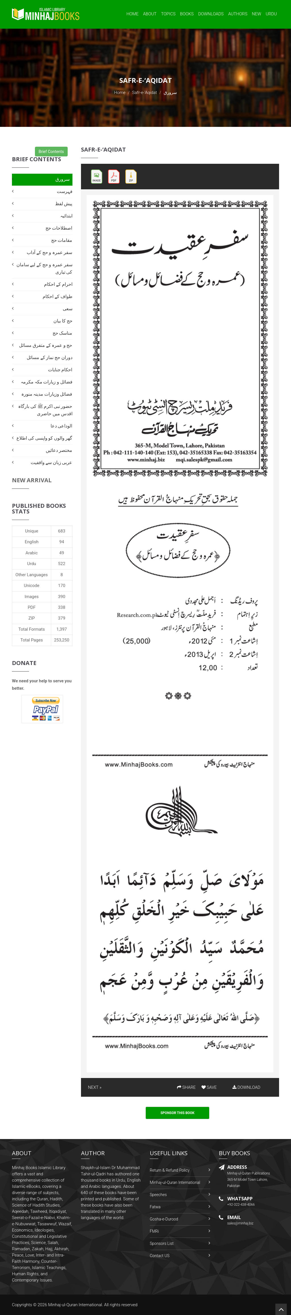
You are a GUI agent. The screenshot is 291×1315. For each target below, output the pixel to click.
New (256, 13)
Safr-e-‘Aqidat (144, 92)
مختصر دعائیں (59, 450)
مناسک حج (62, 333)
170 (61, 585)
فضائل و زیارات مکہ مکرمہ (46, 382)
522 (61, 563)
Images (31, 596)
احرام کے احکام (58, 284)
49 (61, 552)
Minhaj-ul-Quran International (175, 1182)
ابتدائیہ (66, 216)
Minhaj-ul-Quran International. (75, 1304)
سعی (67, 308)
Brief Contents (51, 151)
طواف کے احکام (57, 296)
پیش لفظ (63, 203)
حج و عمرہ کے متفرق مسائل (45, 345)
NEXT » (94, 1087)
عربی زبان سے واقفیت (51, 462)
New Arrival (32, 480)
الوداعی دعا (61, 426)
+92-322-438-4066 (241, 1205)
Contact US (159, 1255)
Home (132, 13)
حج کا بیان (62, 321)
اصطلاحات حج (58, 228)
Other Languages (31, 574)
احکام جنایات (60, 369)
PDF (32, 607)
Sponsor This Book (178, 1113)
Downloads (211, 13)
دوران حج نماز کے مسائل (49, 357)
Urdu (271, 13)
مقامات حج (61, 240)
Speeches (158, 1194)
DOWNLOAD (246, 1087)
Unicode (31, 585)
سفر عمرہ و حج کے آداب (49, 252)
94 (61, 541)
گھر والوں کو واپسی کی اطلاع (44, 438)
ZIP (31, 618)
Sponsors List (162, 1243)
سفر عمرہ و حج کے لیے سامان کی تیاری (44, 268)
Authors (237, 13)
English (32, 541)
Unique (31, 531)
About (150, 13)
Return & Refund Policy (170, 1170)
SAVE (209, 1087)
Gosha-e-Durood (164, 1219)
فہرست (64, 191)
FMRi (154, 1231)
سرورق (62, 179)
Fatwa (155, 1207)
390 (61, 596)
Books (187, 13)
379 (61, 618)
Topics (168, 13)
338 (61, 607)
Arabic (32, 552)
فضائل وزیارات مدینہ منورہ (46, 394)
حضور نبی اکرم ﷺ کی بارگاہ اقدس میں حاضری (45, 410)
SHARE (186, 1087)
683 (61, 531)
